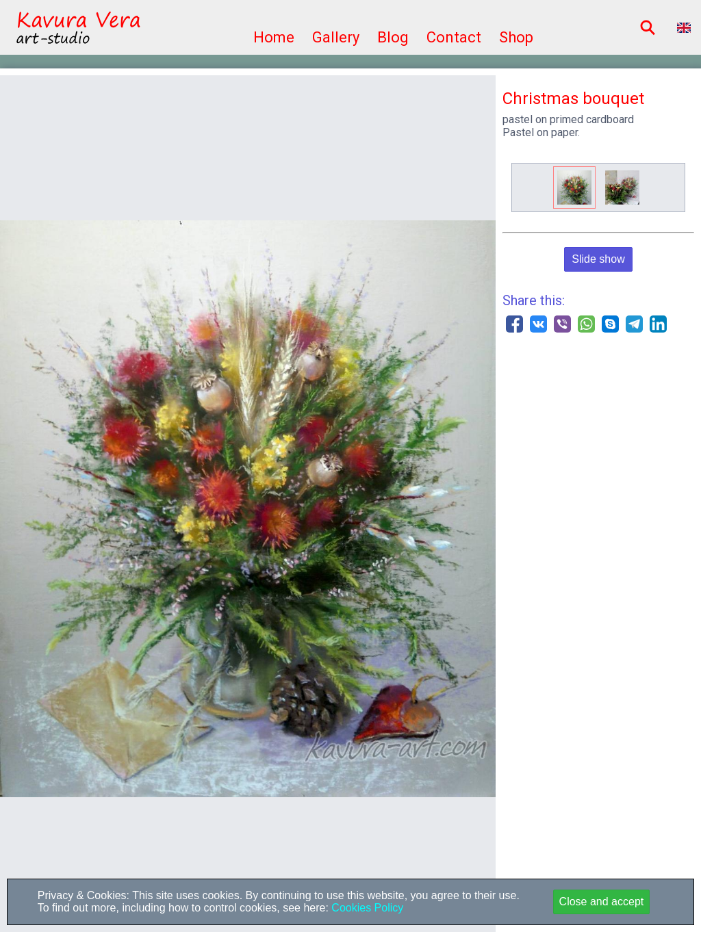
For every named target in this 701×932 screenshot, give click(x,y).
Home (273, 37)
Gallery (335, 37)
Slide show (598, 259)
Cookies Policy (366, 908)
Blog (393, 37)
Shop (516, 37)
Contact (453, 37)
